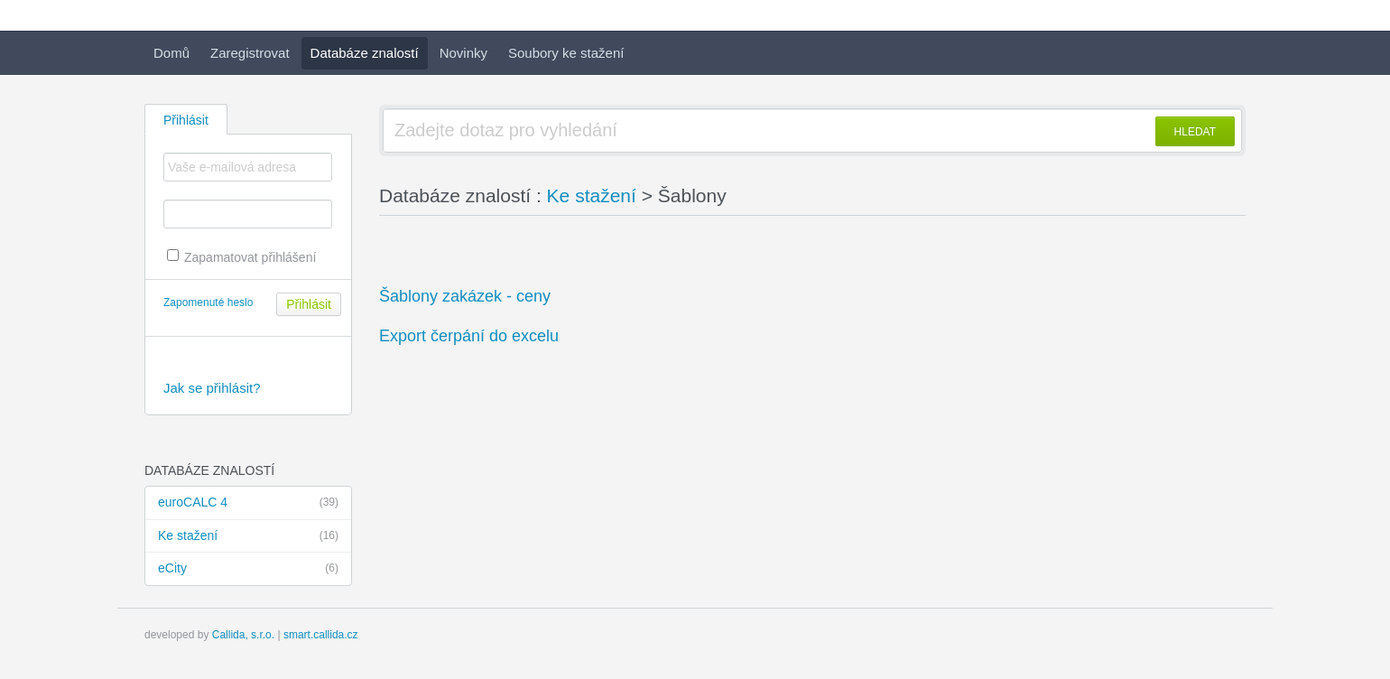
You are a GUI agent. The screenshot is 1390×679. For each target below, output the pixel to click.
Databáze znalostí (364, 52)
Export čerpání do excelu (469, 336)
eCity (248, 569)
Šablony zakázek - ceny (465, 296)
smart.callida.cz (320, 634)
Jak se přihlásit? (212, 387)
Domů (171, 52)
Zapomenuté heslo (208, 302)
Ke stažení (248, 536)
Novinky (463, 52)
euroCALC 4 (248, 503)
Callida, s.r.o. (243, 634)
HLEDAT (1195, 132)
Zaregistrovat (250, 52)
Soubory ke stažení (566, 52)
